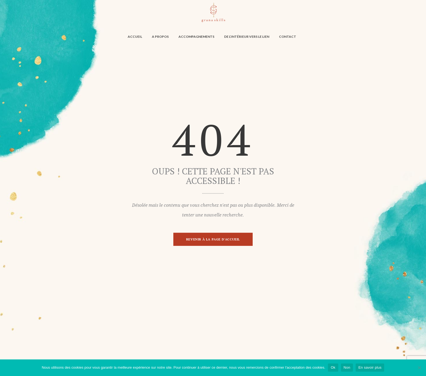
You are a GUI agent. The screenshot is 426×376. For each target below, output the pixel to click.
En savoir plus (369, 367)
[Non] (419, 367)
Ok (333, 367)
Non (347, 367)
